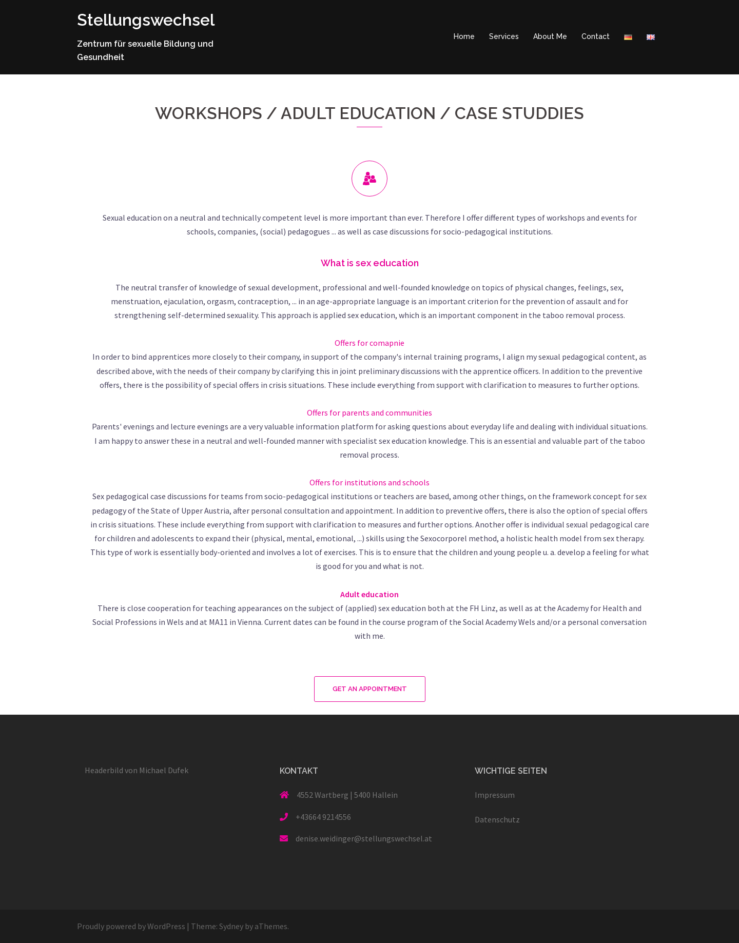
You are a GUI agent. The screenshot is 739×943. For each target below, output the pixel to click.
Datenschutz (497, 819)
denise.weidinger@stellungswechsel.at (364, 838)
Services (504, 36)
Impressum (495, 795)
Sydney (231, 926)
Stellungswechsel (147, 19)
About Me (550, 36)
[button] (369, 689)
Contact (595, 36)
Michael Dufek (163, 770)
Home (464, 36)
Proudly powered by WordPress (131, 926)
